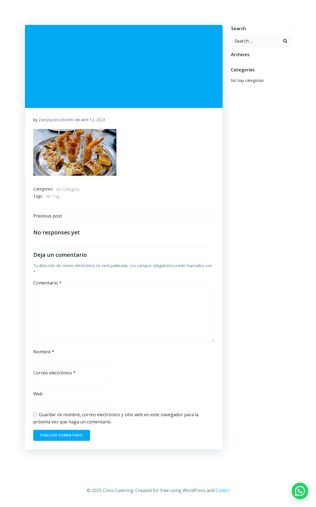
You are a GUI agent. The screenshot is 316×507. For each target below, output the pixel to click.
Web (38, 394)
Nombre (43, 352)
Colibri (222, 490)
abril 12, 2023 (93, 119)
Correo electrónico (54, 373)
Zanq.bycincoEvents (56, 119)
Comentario (47, 283)
